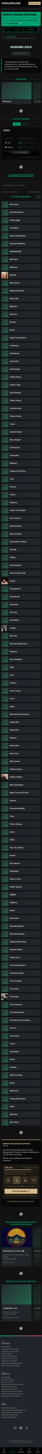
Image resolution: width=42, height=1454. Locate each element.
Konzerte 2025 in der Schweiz (12, 1391)
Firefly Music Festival (32, 9)
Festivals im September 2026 (11, 1363)
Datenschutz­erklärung (9, 1415)
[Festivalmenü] (6, 29)
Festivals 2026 (6, 1354)
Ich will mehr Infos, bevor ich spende (20, 1201)
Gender (25, 124)
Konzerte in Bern (7, 1382)
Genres (17, 124)
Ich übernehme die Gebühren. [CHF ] (20, 1186)
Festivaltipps (5, 1347)
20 (16, 1180)
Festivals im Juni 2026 (9, 1359)
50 (25, 1180)
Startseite (5, 9)
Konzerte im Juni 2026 (9, 1389)
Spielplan (31, 29)
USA (21, 9)
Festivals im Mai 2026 (9, 1356)
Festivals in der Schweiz (9, 1349)
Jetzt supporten (34, 3)
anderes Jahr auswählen (21, 53)
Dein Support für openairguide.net (13, 1410)
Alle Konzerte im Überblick (10, 1396)
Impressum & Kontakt (9, 1417)
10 (8, 1180)
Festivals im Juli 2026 (9, 1361)
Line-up (16, 29)
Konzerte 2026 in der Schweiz (12, 1394)
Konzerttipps (5, 1377)
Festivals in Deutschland (10, 1352)
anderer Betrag (34, 1180)
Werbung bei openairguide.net (12, 1412)
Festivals (14, 9)
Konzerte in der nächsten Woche (12, 1384)
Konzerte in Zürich (7, 1380)
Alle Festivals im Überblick (10, 1366)
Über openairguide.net (9, 1408)
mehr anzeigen (21, 152)
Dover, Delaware (13, 23)
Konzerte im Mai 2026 (9, 1387)
